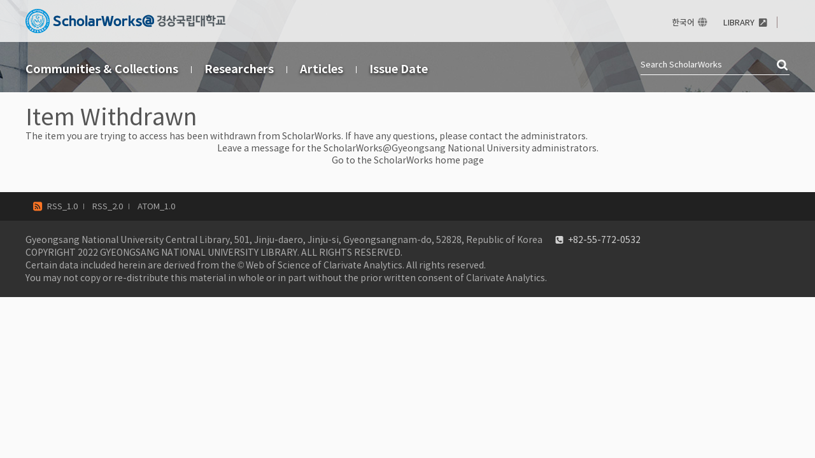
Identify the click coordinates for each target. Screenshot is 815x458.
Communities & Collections (101, 69)
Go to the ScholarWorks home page (408, 160)
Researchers (239, 69)
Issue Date (398, 69)
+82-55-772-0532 (604, 240)
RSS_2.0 (107, 206)
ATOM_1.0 (156, 206)
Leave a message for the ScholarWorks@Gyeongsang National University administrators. (408, 148)
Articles (321, 69)
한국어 (683, 22)
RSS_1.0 (62, 206)
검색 (783, 65)
